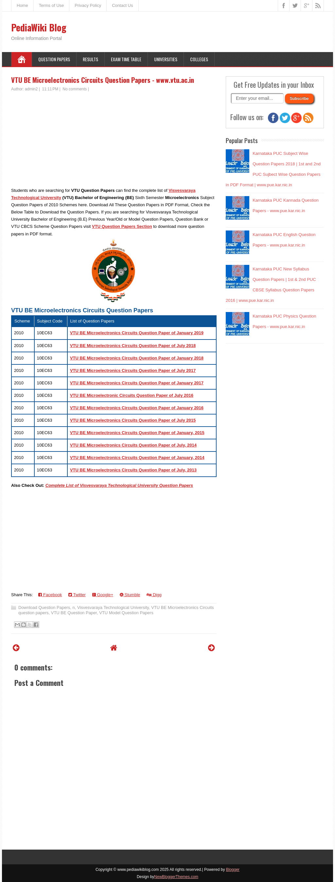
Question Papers (54, 59)
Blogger (232, 869)
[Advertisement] (114, 141)
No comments (74, 89)
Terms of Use (51, 5)
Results (90, 59)
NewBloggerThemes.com (176, 876)
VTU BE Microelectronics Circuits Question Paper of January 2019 (136, 332)
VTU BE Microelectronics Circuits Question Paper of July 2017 (133, 370)
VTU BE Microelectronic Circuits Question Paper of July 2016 (131, 395)
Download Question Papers (44, 607)
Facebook (50, 594)
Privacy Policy (88, 5)
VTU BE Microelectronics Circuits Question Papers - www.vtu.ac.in (102, 80)
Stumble (130, 594)
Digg (154, 594)
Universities (165, 59)
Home (22, 5)
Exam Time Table (126, 59)
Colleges (199, 59)
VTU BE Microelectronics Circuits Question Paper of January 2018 (136, 358)
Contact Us (122, 5)
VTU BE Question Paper (74, 612)
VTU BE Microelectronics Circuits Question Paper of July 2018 (133, 345)
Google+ (102, 594)
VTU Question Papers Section (122, 226)
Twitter (77, 594)
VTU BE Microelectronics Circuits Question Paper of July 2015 (133, 420)
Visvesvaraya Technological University (113, 607)
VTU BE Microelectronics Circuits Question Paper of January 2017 (136, 382)
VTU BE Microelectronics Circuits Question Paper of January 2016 (136, 407)
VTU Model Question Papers (126, 612)
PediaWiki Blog (38, 27)
